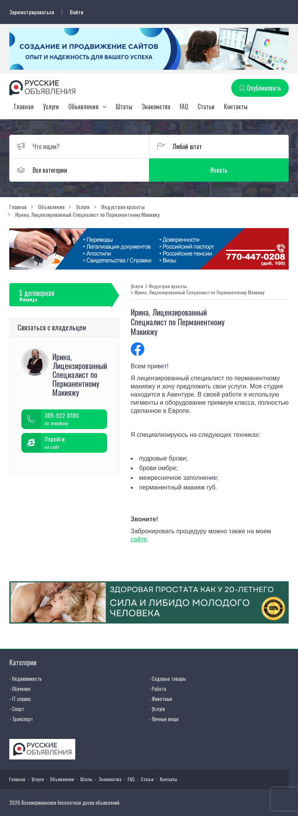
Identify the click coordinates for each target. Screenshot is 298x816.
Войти (76, 12)
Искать (218, 170)
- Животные (160, 699)
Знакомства (156, 106)
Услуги (51, 106)
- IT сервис (20, 699)
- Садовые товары (167, 678)
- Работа (157, 688)
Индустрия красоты (168, 286)
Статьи (206, 106)
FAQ (184, 106)
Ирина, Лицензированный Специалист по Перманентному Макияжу (200, 292)
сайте (139, 539)
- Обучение (20, 688)
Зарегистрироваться (31, 12)
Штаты (124, 106)
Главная (24, 106)
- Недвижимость (25, 678)
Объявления (83, 106)
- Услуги (157, 709)
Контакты (236, 106)
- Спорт (16, 709)
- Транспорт (21, 719)
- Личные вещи (163, 719)
